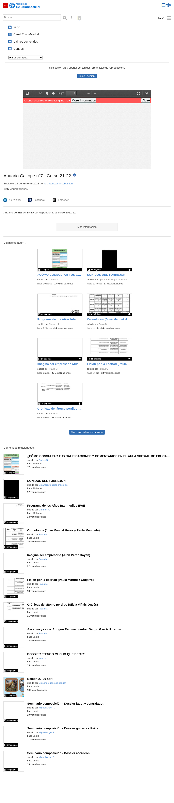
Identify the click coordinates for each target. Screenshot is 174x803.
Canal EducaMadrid (26, 34)
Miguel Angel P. (47, 707)
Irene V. (43, 658)
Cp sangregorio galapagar (52, 683)
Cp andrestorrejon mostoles (113, 279)
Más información (87, 226)
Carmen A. (54, 324)
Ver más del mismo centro (87, 432)
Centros (19, 48)
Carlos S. (54, 279)
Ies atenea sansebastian (58, 183)
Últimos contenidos (26, 41)
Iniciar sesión (87, 76)
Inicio (17, 27)
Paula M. (103, 324)
